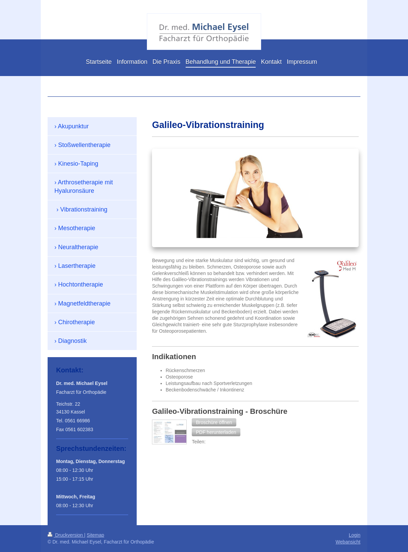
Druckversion (66, 535)
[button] (214, 422)
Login (354, 535)
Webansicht (348, 542)
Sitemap (95, 535)
